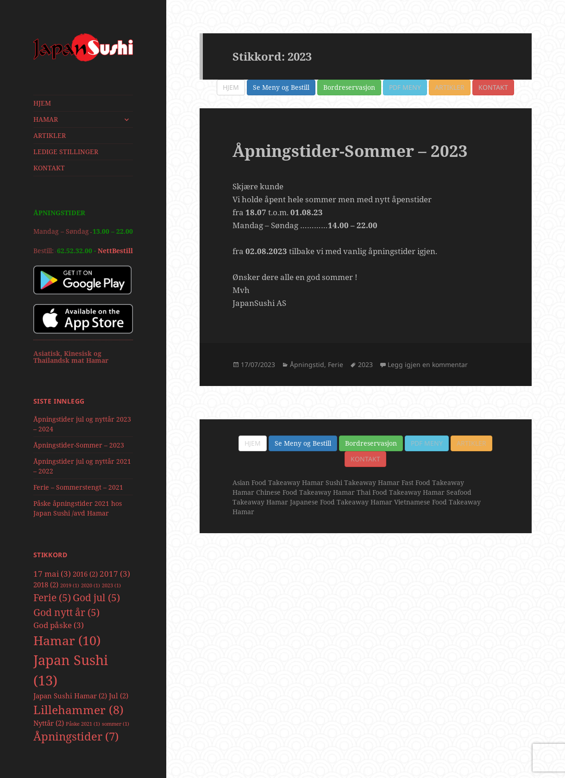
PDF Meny (405, 87)
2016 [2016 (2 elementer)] (85, 574)
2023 (365, 364)
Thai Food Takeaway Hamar (401, 492)
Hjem (231, 87)
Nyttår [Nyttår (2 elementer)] (48, 723)
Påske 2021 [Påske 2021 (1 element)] (83, 724)
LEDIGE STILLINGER (65, 151)
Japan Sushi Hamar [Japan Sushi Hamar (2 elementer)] (70, 695)
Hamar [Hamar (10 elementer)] (66, 640)
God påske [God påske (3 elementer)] (58, 625)
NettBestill (115, 250)
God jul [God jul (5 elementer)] (96, 597)
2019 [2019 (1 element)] (69, 585)
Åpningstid (307, 364)
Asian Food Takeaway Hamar (278, 482)
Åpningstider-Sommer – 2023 (78, 445)
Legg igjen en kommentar (428, 364)
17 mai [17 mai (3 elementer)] (52, 573)
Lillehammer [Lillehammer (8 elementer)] (78, 709)
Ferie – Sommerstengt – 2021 (78, 487)
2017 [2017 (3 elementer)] (115, 573)
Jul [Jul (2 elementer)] (118, 695)
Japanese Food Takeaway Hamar (341, 502)
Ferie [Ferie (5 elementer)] (52, 597)
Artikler (450, 87)
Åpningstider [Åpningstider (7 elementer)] (76, 736)
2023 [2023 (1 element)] (111, 585)
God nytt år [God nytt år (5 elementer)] (66, 612)
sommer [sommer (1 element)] (115, 724)
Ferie (335, 364)
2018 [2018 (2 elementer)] (45, 584)
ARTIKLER (49, 135)
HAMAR (45, 119)
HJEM (42, 103)
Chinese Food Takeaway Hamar (305, 492)
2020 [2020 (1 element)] (90, 585)
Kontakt (493, 87)
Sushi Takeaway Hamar (363, 482)
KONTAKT (49, 167)
